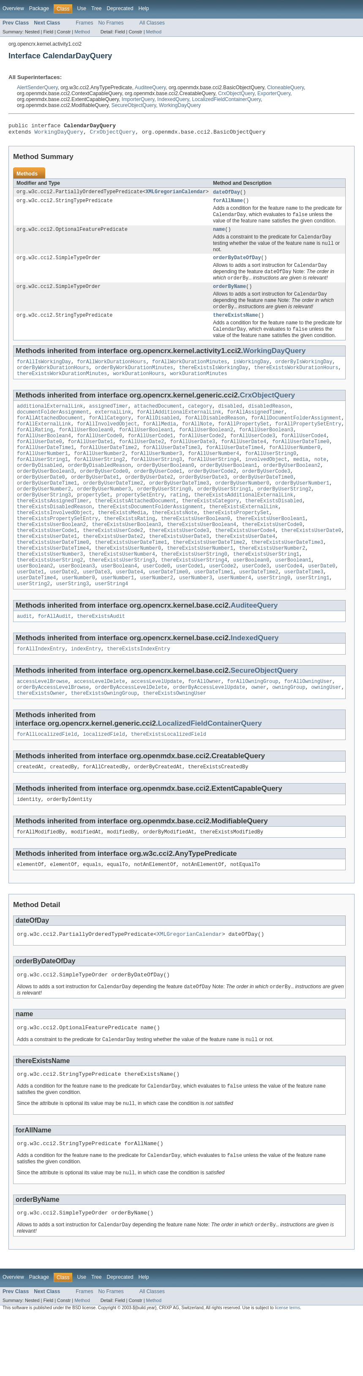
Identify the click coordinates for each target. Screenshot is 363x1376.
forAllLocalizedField (47, 781)
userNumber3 (195, 618)
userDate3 (96, 612)
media (300, 483)
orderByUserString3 (44, 524)
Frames (84, 23)
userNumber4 (234, 618)
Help (143, 8)
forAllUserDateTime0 (300, 463)
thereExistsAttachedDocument (135, 530)
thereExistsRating (129, 551)
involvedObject (266, 483)
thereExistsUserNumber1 (200, 584)
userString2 (33, 625)
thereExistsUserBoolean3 (126, 557)
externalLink (113, 429)
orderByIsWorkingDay (303, 375)
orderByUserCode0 (104, 496)
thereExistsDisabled (273, 530)
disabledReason (269, 422)
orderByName (229, 296)
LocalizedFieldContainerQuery (226, 99)
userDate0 (321, 605)
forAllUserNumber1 (42, 476)
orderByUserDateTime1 (47, 510)
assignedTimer (108, 422)
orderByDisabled (39, 490)
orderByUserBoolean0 (165, 490)
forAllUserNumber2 (99, 476)
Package (39, 8)
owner (258, 732)
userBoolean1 (293, 598)
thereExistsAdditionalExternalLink (243, 524)
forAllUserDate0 (39, 463)
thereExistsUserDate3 (179, 571)
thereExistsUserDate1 (47, 571)
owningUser (326, 732)
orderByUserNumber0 (242, 510)
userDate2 (63, 612)
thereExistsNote (174, 544)
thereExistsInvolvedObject (54, 544)
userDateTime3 (303, 612)
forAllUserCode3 (253, 456)
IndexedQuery (173, 99)
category (200, 422)
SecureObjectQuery (133, 105)
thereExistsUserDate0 (311, 564)
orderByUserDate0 (41, 503)
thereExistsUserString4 (194, 598)
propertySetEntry (140, 524)
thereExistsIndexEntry (138, 692)
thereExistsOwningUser (174, 739)
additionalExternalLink (50, 422)
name (219, 235)
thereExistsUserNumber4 (122, 591)
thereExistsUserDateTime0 (53, 578)
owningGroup (288, 732)
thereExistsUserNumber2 (272, 584)
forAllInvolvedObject (107, 442)
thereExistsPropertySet (236, 544)
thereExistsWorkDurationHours (296, 382)
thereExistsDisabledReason (54, 537)
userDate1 (30, 612)
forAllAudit (54, 658)
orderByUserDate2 (149, 503)
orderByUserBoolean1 (228, 490)
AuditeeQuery (150, 87)
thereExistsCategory (210, 530)
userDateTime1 (213, 612)
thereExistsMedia (122, 544)
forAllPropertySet (243, 442)
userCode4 (288, 605)
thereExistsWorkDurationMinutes (62, 389)
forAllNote (197, 442)
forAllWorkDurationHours (111, 375)
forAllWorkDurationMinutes (189, 375)
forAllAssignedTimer (255, 429)
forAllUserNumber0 (294, 469)
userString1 (312, 618)
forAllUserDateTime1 (45, 469)
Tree (96, 8)
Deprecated (120, 8)
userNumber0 (78, 618)
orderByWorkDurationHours (53, 382)
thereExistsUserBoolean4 (201, 557)
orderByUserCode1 (158, 496)
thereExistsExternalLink (243, 537)
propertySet (93, 524)
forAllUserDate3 (192, 463)
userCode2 (222, 605)
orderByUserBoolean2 (291, 490)
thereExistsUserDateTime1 (131, 578)
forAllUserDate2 (141, 463)
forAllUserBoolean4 (44, 456)
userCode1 (189, 605)
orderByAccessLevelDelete (131, 732)
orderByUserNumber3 (104, 517)
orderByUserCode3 (266, 496)
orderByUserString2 (284, 517)
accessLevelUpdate (156, 725)
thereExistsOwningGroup (104, 739)
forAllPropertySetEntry (308, 442)
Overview (13, 8)
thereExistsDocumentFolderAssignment (150, 537)
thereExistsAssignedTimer (53, 530)
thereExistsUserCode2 (113, 564)
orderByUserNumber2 (44, 517)
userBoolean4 (119, 605)
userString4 (111, 625)
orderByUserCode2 (212, 496)
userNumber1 (117, 618)
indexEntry (86, 692)
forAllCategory (110, 436)
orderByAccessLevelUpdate (209, 732)
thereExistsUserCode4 (245, 564)
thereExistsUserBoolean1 (270, 551)
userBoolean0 (251, 598)
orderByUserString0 (164, 517)
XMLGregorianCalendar (176, 195)
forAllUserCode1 (150, 456)
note (320, 483)
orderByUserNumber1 (302, 510)
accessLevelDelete (99, 725)
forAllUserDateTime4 (234, 469)
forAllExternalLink (44, 442)
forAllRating (35, 449)
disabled (230, 422)
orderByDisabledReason (99, 490)
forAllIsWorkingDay (44, 375)
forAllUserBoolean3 (266, 449)
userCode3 (255, 605)
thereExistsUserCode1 (47, 564)
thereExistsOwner (41, 739)
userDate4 (129, 612)
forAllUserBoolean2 (206, 449)
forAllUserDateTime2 (108, 469)
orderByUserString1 (224, 517)
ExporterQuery (273, 93)
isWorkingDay (251, 375)
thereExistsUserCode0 (272, 557)
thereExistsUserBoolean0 (195, 551)
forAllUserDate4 (243, 463)
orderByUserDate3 (203, 503)
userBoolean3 (77, 605)
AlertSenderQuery (37, 87)
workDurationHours (138, 389)
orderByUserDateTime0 (263, 503)
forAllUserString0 (270, 476)
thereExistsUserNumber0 (128, 584)
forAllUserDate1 (90, 463)
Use (81, 8)
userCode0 (156, 605)
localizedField (104, 781)
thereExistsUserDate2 (113, 571)
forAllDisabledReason (215, 436)
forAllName (228, 204)
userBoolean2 (35, 605)
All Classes (152, 23)
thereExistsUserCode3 (179, 564)
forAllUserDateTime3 (171, 469)
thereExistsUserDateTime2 (209, 578)
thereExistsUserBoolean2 (51, 557)
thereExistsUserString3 (122, 598)
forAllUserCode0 (99, 456)
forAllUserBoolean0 (86, 449)
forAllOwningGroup (252, 725)
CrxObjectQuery (236, 93)
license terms (287, 1368)
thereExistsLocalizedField (168, 781)
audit (24, 658)
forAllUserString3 (156, 483)
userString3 (72, 625)
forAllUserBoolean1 (146, 449)
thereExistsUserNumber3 (50, 591)
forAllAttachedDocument (50, 436)
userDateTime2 (258, 612)
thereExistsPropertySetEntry (57, 551)
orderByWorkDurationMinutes (134, 382)
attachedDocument (158, 422)
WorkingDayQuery (180, 105)
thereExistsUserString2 (50, 598)
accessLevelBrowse (42, 725)
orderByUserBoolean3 (45, 496)
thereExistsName (235, 326)
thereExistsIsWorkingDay (213, 382)
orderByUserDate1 (95, 503)
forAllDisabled (158, 436)
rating (179, 524)
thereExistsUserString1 (266, 591)
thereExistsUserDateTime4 (53, 584)
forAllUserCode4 (303, 456)
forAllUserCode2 (201, 456)
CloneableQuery (285, 87)
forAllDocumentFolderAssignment (296, 436)
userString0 (273, 618)
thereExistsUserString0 (194, 591)
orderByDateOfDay (237, 265)
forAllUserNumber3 (156, 476)
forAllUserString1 (42, 483)
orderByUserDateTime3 (179, 510)
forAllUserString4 (213, 483)
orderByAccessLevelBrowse (53, 732)
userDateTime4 (36, 618)
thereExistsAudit (101, 658)
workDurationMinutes (198, 389)
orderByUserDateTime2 (113, 510)
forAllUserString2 (99, 483)
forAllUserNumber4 (213, 476)
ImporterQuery (138, 99)
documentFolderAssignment (53, 429)
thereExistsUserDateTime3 (287, 578)
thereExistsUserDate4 (245, 571)
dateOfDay (226, 195)
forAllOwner (204, 725)
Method (82, 31)
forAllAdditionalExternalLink (179, 429)
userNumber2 (156, 618)
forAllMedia (159, 442)
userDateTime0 (168, 612)
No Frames (111, 23)
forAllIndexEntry (41, 692)
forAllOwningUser (308, 725)
